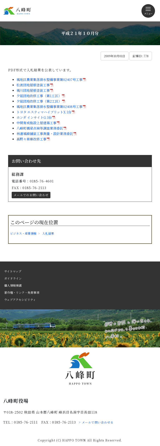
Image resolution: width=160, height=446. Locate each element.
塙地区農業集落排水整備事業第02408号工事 (49, 106)
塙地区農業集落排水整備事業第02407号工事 (49, 79)
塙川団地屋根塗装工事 (33, 90)
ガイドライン (13, 278)
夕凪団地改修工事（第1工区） (38, 95)
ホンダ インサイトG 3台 (34, 117)
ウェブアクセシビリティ (20, 299)
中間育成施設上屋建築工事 (36, 122)
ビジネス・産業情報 (23, 233)
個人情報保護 (13, 285)
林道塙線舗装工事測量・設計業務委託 (44, 133)
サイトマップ (12, 271)
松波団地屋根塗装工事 (33, 85)
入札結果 (48, 233)
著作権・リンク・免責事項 (21, 292)
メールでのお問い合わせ (31, 195)
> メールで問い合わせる (96, 422)
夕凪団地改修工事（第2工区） (39, 101)
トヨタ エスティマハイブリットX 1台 (43, 112)
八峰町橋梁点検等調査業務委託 (39, 128)
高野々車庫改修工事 (31, 139)
